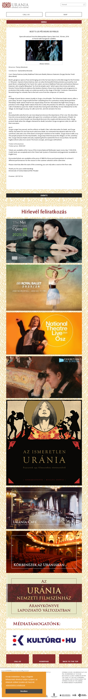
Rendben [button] (24, 691)
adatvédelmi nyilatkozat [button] (15, 685)
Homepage (44, 661)
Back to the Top (70, 661)
